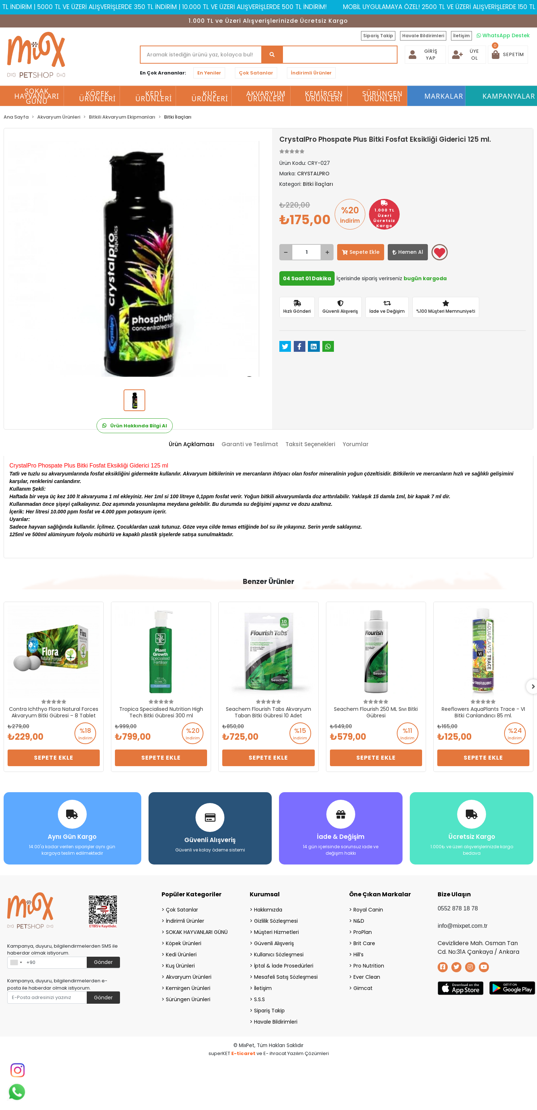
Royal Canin (368, 909)
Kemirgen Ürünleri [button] (324, 96)
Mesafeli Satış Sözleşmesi (286, 977)
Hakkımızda (268, 909)
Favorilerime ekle (439, 252)
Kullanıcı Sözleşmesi (279, 954)
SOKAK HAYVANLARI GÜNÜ (197, 932)
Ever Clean (366, 977)
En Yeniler (209, 72)
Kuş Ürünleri (180, 965)
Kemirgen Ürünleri (188, 988)
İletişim (461, 36)
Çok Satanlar (256, 72)
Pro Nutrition (368, 965)
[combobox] (16, 963)
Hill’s (358, 954)
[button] (508, 55)
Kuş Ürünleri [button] (210, 96)
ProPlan (362, 932)
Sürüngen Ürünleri (188, 999)
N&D (358, 921)
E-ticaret (243, 1053)
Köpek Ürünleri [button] (97, 96)
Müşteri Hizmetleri (276, 932)
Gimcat (363, 988)
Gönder (103, 962)
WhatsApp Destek (503, 35)
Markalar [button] (443, 96)
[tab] (191, 444)
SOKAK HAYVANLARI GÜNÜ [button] (36, 96)
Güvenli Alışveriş (274, 943)
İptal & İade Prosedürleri (283, 965)
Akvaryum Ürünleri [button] (265, 96)
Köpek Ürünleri (183, 943)
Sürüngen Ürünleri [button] (382, 96)
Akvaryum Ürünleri (188, 977)
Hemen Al (407, 252)
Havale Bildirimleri (423, 36)
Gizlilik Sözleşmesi (276, 921)
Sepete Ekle (360, 252)
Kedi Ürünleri (181, 954)
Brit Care (364, 943)
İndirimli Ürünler (311, 72)
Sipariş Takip (378, 36)
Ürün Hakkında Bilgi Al (134, 425)
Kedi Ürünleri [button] (154, 96)
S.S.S (259, 999)
